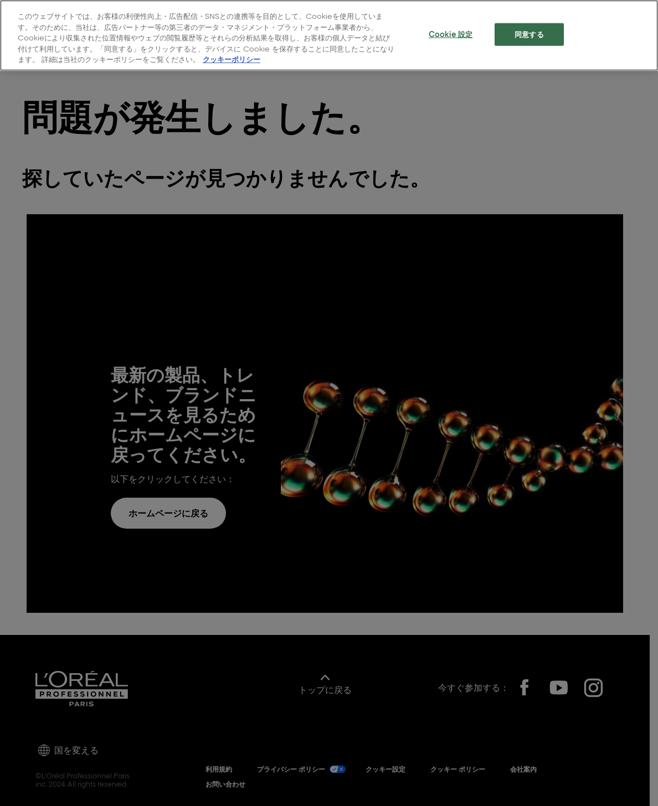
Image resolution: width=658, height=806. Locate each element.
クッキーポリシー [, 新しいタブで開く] (231, 58)
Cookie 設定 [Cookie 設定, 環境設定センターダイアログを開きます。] (450, 33)
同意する (529, 33)
